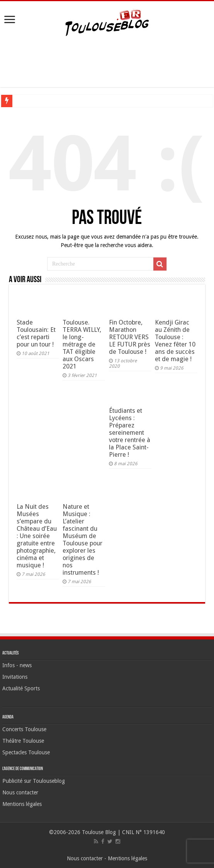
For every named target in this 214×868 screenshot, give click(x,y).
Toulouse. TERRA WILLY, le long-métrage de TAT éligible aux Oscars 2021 (82, 344)
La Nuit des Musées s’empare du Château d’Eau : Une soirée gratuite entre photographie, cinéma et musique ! (37, 536)
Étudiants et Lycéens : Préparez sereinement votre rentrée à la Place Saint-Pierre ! (129, 432)
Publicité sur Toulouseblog (33, 781)
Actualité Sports (21, 688)
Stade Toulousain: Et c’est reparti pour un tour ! (36, 333)
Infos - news (17, 665)
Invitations (14, 677)
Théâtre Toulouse (23, 741)
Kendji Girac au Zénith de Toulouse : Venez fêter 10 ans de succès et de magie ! (175, 341)
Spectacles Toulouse (26, 752)
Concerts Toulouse (24, 729)
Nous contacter (20, 792)
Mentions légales (22, 804)
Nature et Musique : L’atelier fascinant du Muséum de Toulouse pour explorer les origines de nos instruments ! (82, 539)
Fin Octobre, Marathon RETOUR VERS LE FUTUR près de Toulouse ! (129, 337)
